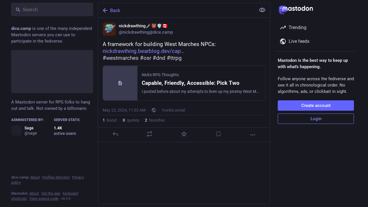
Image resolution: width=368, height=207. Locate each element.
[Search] (52, 9)
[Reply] (115, 134)
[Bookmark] (218, 134)
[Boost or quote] (149, 134)
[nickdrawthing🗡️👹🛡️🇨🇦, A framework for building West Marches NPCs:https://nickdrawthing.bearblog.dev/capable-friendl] (184, 80)
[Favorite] (184, 134)
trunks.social (173, 110)
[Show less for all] (262, 10)
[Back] (176, 10)
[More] (252, 134)
